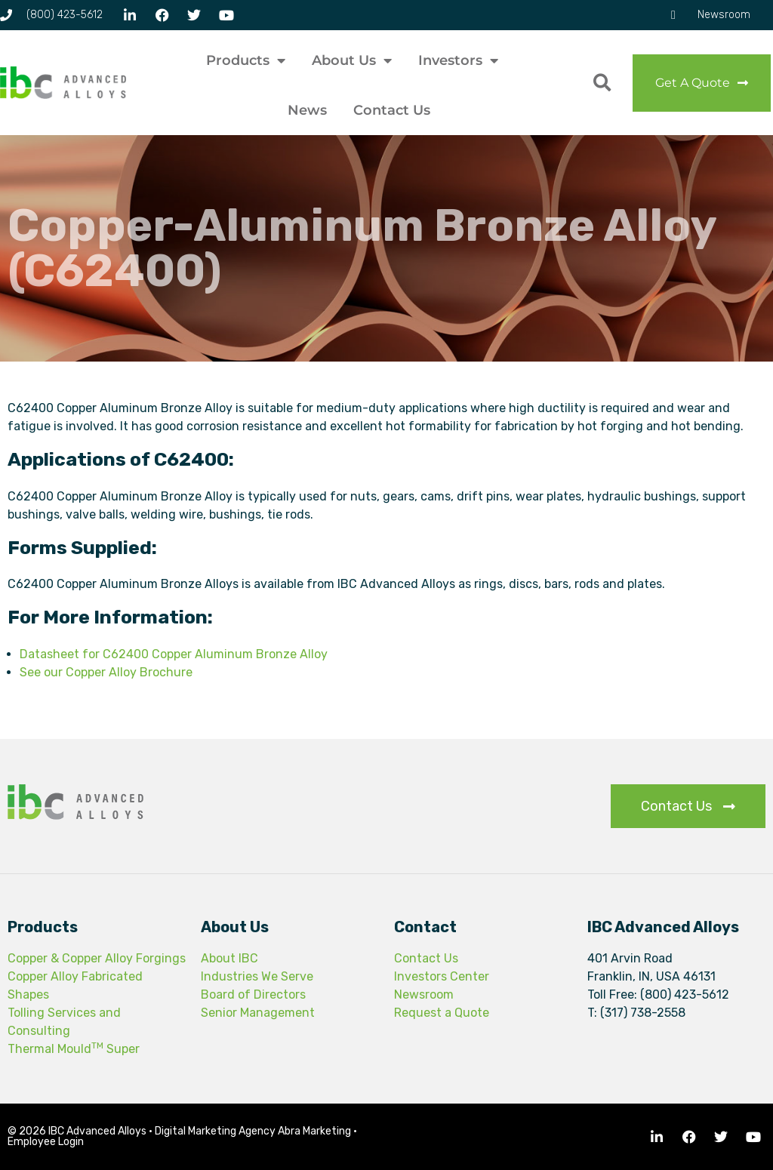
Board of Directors (253, 994)
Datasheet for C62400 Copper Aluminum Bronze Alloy (174, 654)
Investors (458, 60)
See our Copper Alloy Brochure (106, 672)
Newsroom (424, 994)
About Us (352, 60)
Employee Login (46, 1141)
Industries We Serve (257, 976)
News (307, 110)
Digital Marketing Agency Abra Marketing (253, 1131)
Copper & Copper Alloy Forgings (97, 958)
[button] (602, 82)
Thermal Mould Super (74, 1049)
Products (245, 60)
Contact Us (391, 110)
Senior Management (258, 1012)
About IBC (229, 958)
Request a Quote (441, 1012)
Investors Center (441, 976)
